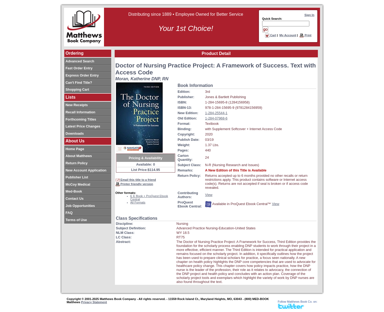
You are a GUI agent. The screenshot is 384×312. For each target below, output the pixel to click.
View (209, 195)
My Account (287, 35)
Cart (270, 35)
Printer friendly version (134, 184)
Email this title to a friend (135, 179)
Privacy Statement (94, 302)
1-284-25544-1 (216, 113)
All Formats (138, 202)
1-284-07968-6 (216, 118)
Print (305, 35)
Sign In (309, 15)
